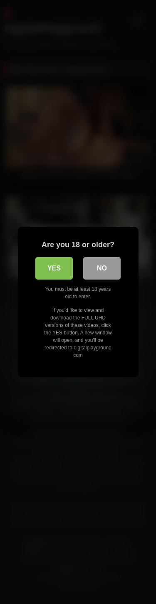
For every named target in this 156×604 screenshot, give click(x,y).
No (102, 268)
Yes (54, 268)
